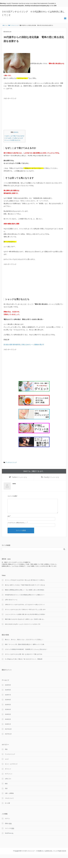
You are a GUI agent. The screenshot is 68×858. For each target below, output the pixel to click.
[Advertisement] (18, 114)
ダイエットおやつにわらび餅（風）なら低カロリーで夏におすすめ (23, 657)
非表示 (16, 132)
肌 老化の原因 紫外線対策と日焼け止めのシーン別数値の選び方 (24, 344)
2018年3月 (8, 718)
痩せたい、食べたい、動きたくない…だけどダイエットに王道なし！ (24, 643)
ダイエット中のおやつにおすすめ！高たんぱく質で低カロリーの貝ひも (25, 583)
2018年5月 (8, 708)
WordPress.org (9, 836)
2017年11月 (8, 737)
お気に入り (8, 782)
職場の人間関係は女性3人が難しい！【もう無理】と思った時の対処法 (24, 593)
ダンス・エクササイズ (11, 767)
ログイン (7, 822)
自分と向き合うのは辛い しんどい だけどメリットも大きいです (22, 627)
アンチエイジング (11, 462)
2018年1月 (8, 727)
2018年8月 (8, 693)
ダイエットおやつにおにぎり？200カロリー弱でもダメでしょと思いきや (25, 613)
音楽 (6, 792)
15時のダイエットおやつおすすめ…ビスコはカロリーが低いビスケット (25, 608)
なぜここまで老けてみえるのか (14, 136)
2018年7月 (8, 698)
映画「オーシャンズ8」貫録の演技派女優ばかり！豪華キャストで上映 (24, 648)
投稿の (8, 827)
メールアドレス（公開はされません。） (17, 526)
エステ (7, 762)
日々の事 (7, 806)
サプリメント (8, 777)
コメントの (9, 832)
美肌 (6, 753)
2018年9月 (8, 688)
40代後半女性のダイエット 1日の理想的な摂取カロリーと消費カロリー (25, 598)
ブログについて (9, 801)
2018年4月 (8, 713)
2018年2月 (8, 722)
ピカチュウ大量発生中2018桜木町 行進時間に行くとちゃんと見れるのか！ (26, 653)
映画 (6, 787)
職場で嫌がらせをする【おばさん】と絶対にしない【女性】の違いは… (25, 622)
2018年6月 (8, 703)
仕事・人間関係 (9, 797)
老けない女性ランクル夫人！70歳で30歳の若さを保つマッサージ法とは (25, 588)
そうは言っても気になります (14, 138)
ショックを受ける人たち (12, 140)
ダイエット (8, 772)
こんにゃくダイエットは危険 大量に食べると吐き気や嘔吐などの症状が (25, 618)
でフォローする (19, 477)
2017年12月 (8, 732)
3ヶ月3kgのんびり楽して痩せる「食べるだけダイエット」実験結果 (23, 662)
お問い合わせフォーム (11, 603)
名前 (9, 519)
